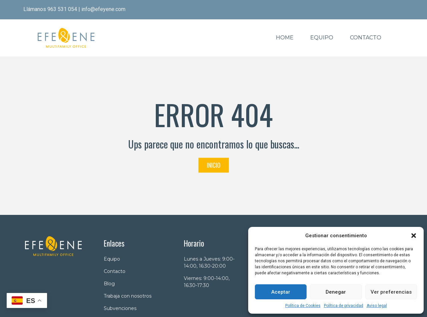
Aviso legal (377, 305)
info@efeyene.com (103, 9)
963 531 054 (62, 9)
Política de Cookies (303, 305)
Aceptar (280, 292)
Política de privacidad (343, 305)
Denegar (336, 292)
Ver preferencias (391, 292)
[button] (413, 235)
